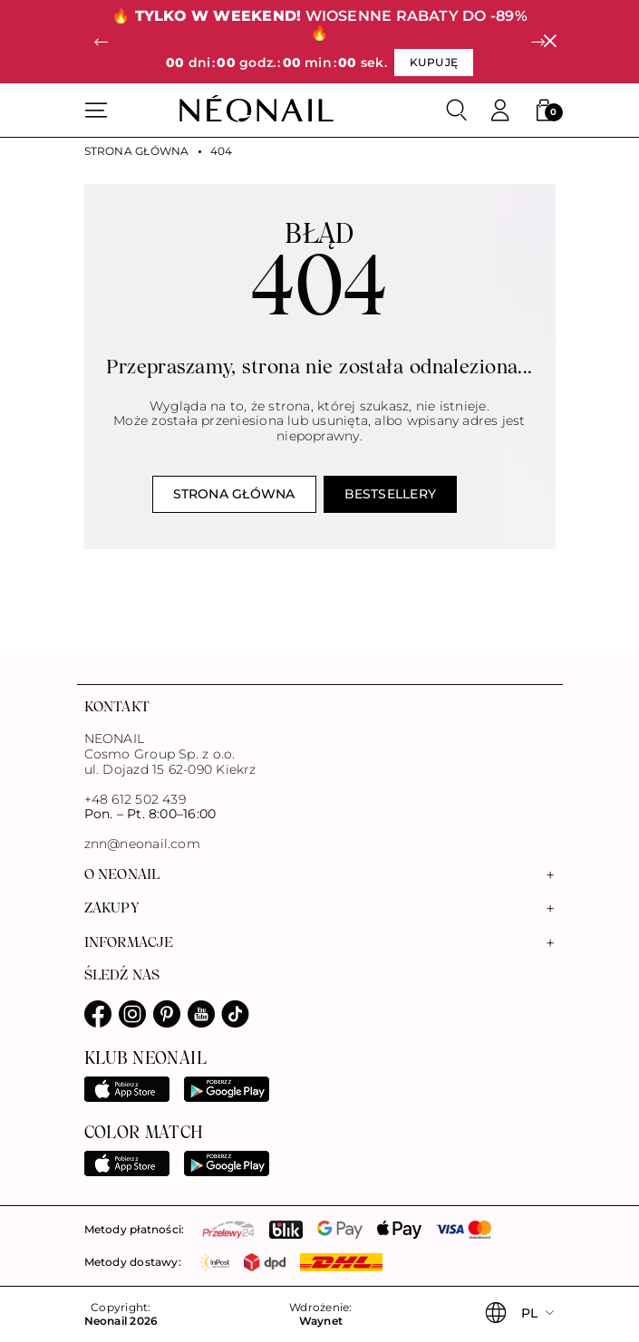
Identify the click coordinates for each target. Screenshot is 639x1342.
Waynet (321, 1321)
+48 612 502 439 (135, 799)
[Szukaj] (457, 110)
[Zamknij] (549, 42)
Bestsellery (390, 494)
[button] (101, 41)
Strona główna (136, 151)
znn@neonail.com (142, 844)
